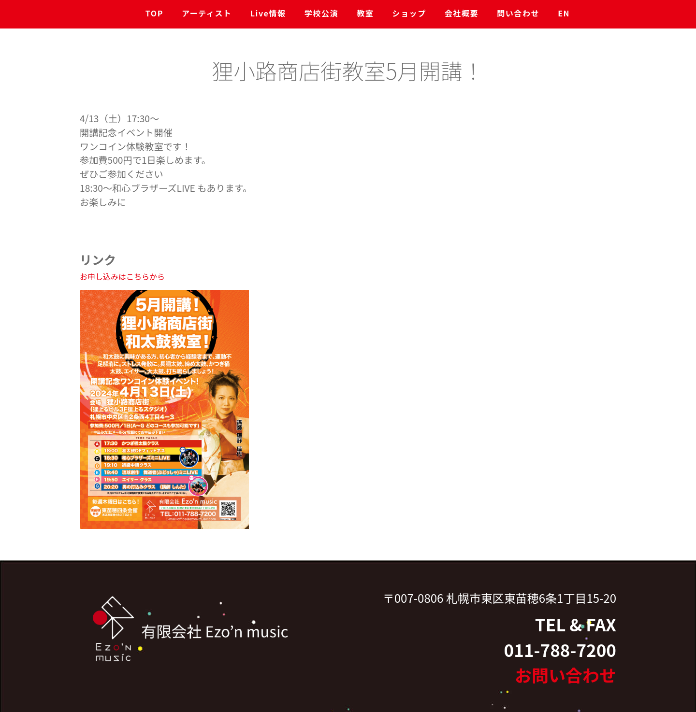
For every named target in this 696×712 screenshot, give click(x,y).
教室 (365, 13)
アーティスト (207, 13)
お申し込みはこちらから (122, 276)
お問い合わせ (565, 675)
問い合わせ (518, 13)
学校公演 (321, 13)
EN (564, 13)
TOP (154, 13)
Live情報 (268, 13)
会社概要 (461, 13)
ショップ (409, 13)
